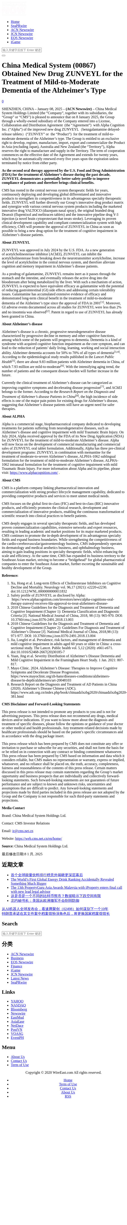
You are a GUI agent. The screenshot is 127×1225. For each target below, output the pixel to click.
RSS (68, 1096)
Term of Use (20, 1065)
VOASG (17, 1034)
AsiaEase (17, 1021)
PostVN (16, 1029)
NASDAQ (18, 1005)
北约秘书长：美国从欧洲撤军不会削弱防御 (45, 900)
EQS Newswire (22, 38)
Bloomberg (19, 1009)
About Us (18, 1057)
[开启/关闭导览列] (3, 55)
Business (17, 958)
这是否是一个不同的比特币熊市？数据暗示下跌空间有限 (56, 896)
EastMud (17, 1017)
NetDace (17, 1025)
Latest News (20, 978)
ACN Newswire (22, 30)
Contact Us (19, 1061)
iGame (15, 42)
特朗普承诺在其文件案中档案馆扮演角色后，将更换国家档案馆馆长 (56, 913)
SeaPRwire (19, 26)
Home (15, 22)
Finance (16, 966)
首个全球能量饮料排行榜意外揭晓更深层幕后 (47, 875)
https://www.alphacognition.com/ (34, 472)
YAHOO (17, 1001)
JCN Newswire (22, 34)
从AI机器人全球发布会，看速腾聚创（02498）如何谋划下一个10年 (55, 909)
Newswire (18, 1013)
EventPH (17, 1038)
